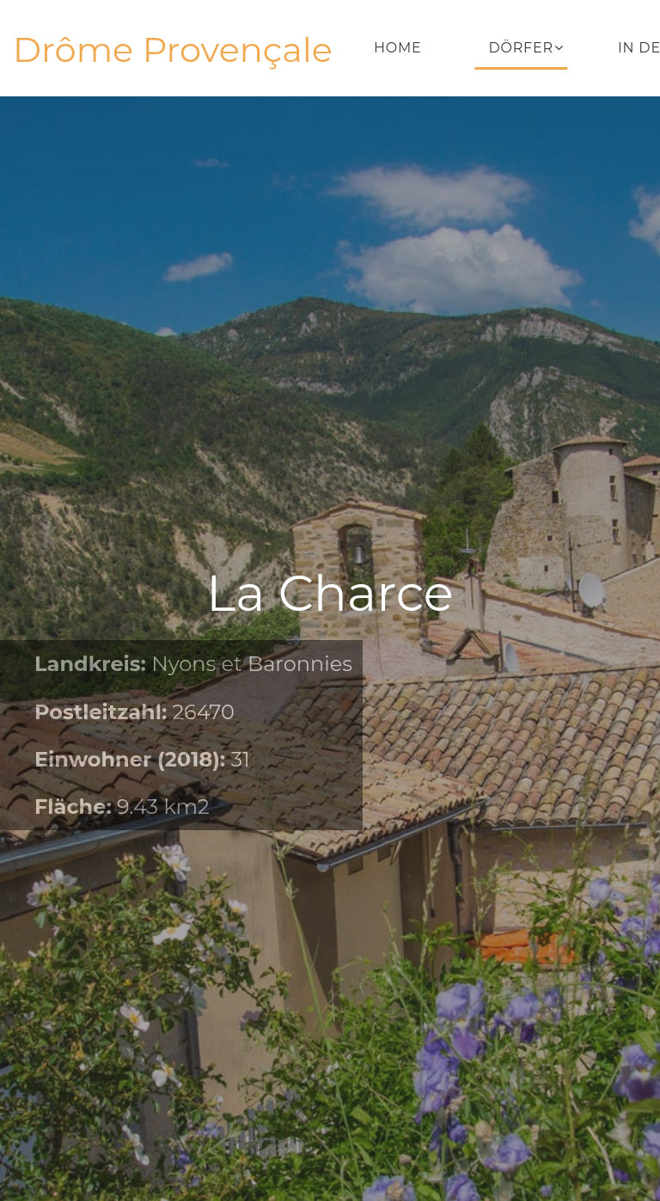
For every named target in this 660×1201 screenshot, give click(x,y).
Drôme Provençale (173, 50)
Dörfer (521, 48)
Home (398, 48)
